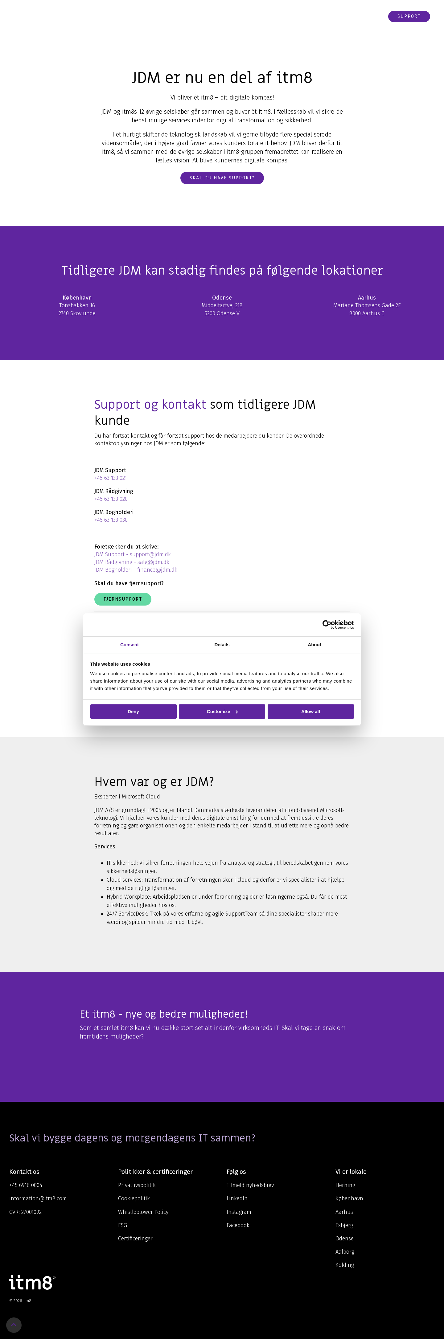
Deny (133, 711)
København (349, 1198)
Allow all (310, 711)
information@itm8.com (38, 1198)
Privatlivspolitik (137, 1185)
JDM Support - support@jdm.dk (132, 554)
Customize (222, 711)
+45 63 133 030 (111, 519)
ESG (122, 1225)
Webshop (368, 16)
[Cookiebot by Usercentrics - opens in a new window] (327, 624)
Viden (230, 16)
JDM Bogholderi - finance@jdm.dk (135, 569)
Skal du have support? (222, 178)
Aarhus (344, 1212)
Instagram (239, 1212)
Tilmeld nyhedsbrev (250, 1185)
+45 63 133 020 (111, 499)
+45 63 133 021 (110, 478)
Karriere (306, 16)
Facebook (238, 1225)
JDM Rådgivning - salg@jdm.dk (131, 562)
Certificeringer (135, 1238)
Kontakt (338, 16)
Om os (256, 16)
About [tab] (314, 644)
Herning (345, 1185)
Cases (280, 16)
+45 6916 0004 (25, 1185)
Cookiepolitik (134, 1198)
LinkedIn (237, 1198)
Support (409, 16)
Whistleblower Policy (143, 1212)
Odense (344, 1238)
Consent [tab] (129, 644)
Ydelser (202, 16)
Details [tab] (221, 644)
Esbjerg (344, 1225)
